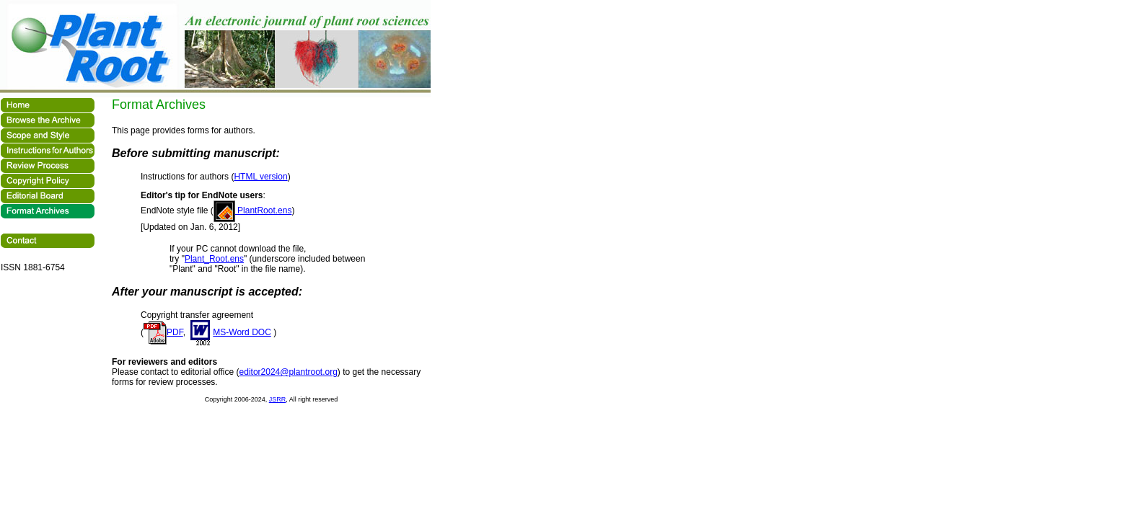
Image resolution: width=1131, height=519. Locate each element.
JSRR (277, 399)
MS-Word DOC (229, 332)
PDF (163, 332)
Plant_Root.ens (214, 259)
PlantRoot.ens (253, 210)
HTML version (260, 177)
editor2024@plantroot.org (288, 372)
